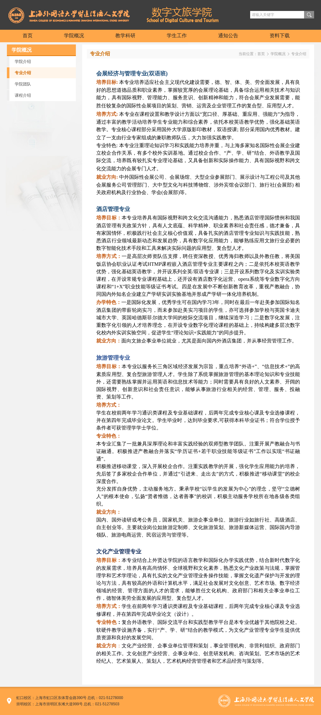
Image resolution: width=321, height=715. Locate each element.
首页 (261, 54)
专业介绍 (298, 54)
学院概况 (278, 54)
